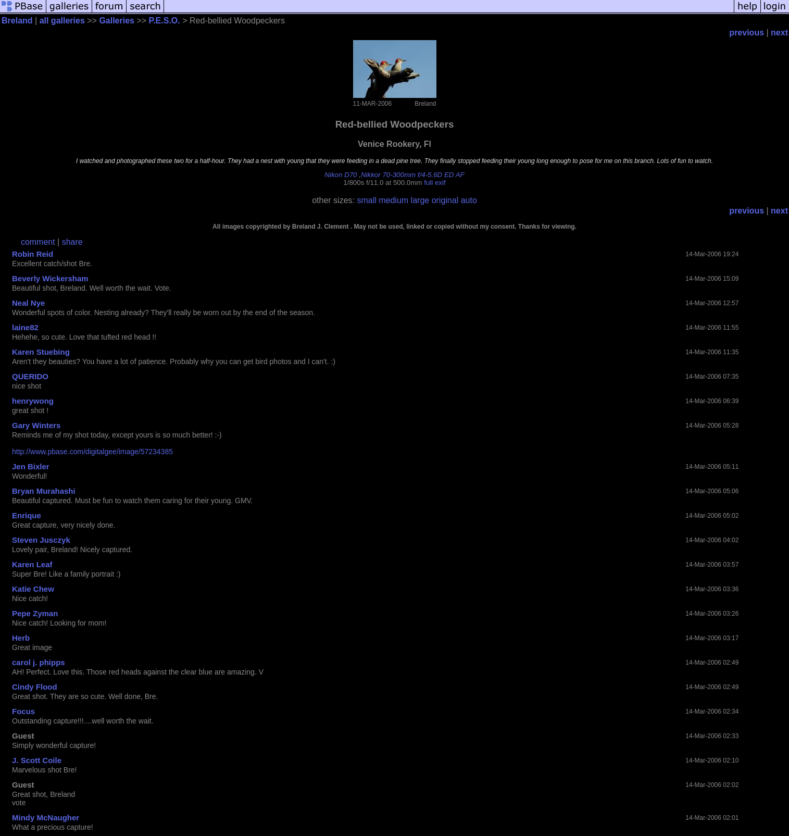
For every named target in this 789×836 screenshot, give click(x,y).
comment (38, 242)
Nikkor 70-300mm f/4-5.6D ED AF (413, 175)
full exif (434, 182)
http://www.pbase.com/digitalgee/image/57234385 (92, 451)
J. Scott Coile (36, 760)
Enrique (26, 515)
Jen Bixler (30, 466)
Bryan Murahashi (44, 490)
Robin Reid (32, 253)
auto (469, 200)
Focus (23, 711)
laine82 (25, 327)
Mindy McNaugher (45, 817)
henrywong (33, 400)
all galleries (62, 20)
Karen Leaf (32, 564)
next (779, 32)
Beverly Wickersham (50, 278)
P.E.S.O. (164, 20)
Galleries (116, 20)
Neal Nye (28, 302)
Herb (21, 637)
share (72, 242)
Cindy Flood (34, 686)
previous (746, 32)
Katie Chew (33, 588)
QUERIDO (30, 376)
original (445, 200)
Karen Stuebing (41, 351)
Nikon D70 (340, 175)
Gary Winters (36, 425)
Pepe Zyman (35, 613)
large (420, 200)
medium (393, 200)
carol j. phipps (38, 662)
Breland (17, 20)
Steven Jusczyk (41, 539)
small (366, 200)
